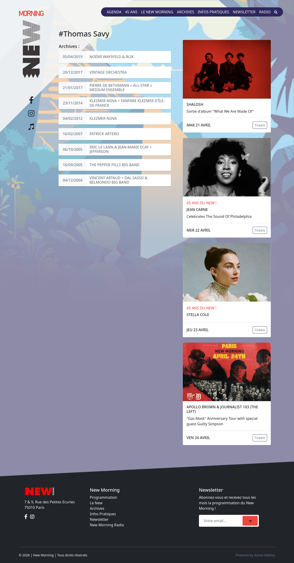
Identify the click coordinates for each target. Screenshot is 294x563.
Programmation (103, 497)
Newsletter (244, 11)
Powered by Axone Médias (255, 555)
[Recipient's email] (221, 521)
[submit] (250, 521)
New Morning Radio (107, 524)
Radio (265, 11)
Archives (185, 11)
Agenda (114, 11)
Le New (96, 502)
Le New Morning (157, 11)
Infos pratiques (213, 11)
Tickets (260, 125)
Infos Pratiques (103, 513)
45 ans (131, 11)
